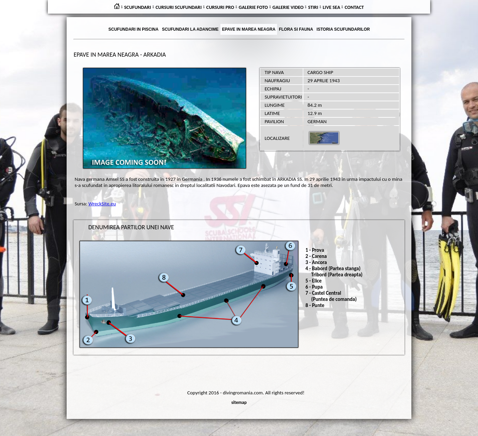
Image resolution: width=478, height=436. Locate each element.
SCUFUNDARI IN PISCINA (133, 29)
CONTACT (354, 7)
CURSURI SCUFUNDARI (178, 7)
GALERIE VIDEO (287, 7)
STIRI (313, 7)
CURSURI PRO (220, 7)
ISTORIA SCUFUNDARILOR (343, 29)
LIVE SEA (331, 7)
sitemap (239, 402)
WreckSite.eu (102, 204)
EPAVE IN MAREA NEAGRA (248, 29)
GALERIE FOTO (253, 7)
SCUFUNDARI (137, 7)
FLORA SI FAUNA (296, 29)
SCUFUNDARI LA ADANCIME (190, 29)
